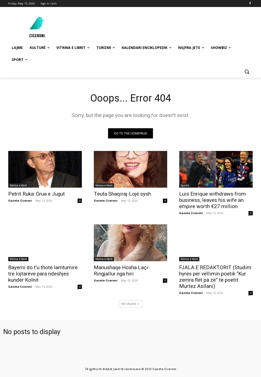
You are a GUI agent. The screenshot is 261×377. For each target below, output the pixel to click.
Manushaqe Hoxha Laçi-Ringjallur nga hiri (122, 270)
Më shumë (130, 304)
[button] (247, 72)
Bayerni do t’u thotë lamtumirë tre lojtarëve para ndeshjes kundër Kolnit (43, 273)
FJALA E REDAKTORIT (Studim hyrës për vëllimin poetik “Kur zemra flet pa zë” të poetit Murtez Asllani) (215, 276)
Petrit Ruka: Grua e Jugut (36, 194)
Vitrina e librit (18, 185)
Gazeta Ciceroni (20, 201)
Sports (185, 185)
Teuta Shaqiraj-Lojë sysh (122, 194)
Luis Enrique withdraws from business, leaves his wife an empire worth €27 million (212, 200)
